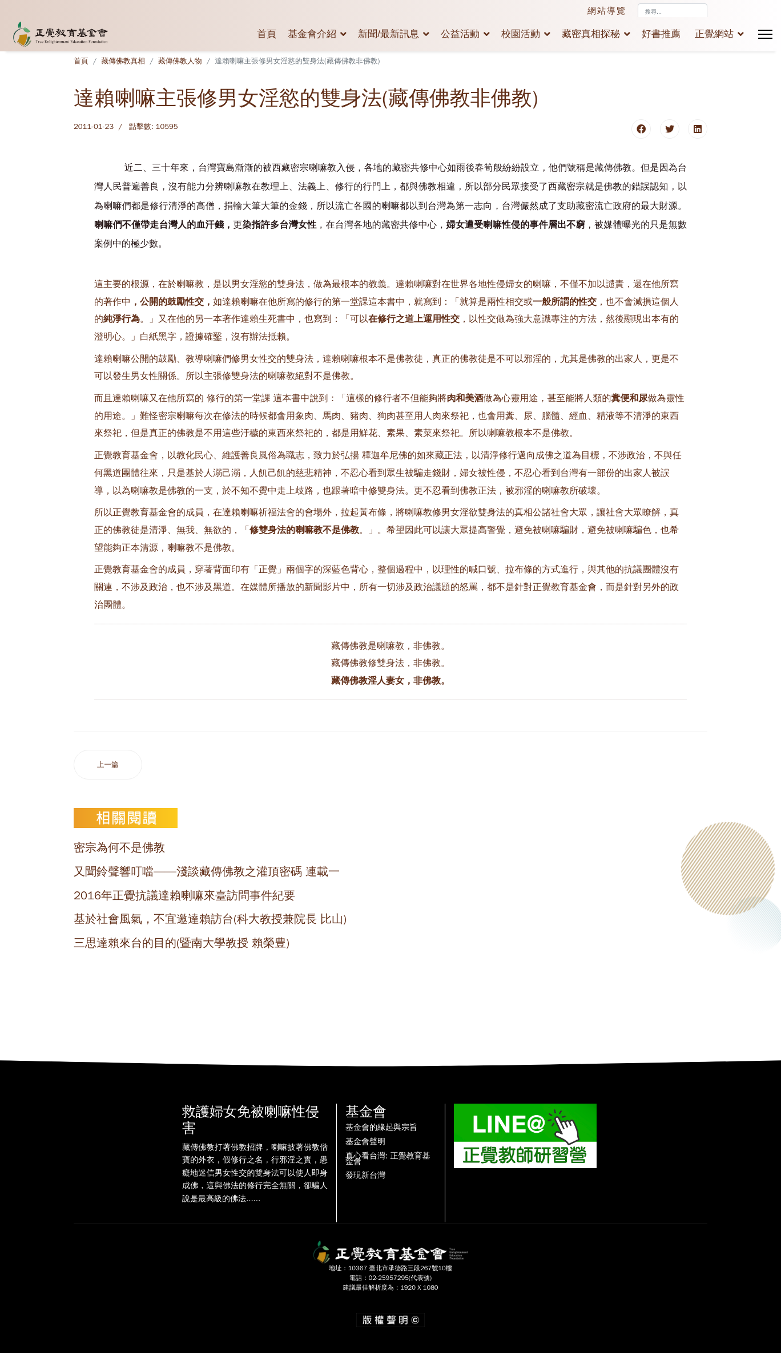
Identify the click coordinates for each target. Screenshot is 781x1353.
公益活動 (460, 34)
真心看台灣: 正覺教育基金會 (387, 1159)
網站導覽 (606, 11)
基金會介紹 (312, 34)
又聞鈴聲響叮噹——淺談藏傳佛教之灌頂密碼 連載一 (207, 872)
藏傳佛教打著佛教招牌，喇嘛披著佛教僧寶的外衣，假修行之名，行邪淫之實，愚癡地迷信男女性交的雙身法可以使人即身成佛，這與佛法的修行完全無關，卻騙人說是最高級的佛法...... (255, 1172)
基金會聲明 (365, 1142)
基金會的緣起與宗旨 (381, 1127)
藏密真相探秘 (591, 34)
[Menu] (765, 34)
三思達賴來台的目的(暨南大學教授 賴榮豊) (181, 943)
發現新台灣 (365, 1175)
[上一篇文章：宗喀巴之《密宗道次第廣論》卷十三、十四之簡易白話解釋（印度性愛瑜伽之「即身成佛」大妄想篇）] (108, 765)
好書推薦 (661, 34)
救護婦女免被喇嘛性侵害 (250, 1120)
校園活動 (520, 34)
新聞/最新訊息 (388, 34)
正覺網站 (714, 34)
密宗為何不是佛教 (119, 848)
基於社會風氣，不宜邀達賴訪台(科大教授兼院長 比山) (210, 919)
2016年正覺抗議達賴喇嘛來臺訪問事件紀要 (184, 895)
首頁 (266, 34)
